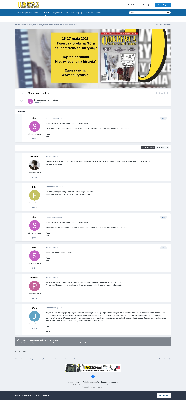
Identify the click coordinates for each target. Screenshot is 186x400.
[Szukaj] (141, 12)
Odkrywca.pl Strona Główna (27, 13)
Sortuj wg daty (162, 147)
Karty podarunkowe (93, 13)
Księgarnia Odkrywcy (74, 13)
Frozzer (34, 156)
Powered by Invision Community (93, 387)
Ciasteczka (113, 382)
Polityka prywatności (91, 382)
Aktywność (57, 13)
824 (34, 207)
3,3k (34, 177)
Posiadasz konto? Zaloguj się (140, 5)
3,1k (34, 298)
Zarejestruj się (163, 5)
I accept (163, 396)
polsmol (34, 277)
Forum (45, 14)
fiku (34, 187)
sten (55, 100)
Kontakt (104, 382)
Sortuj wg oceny (148, 147)
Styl (78, 382)
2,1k (34, 139)
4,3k (34, 328)
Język (71, 382)
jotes (34, 308)
